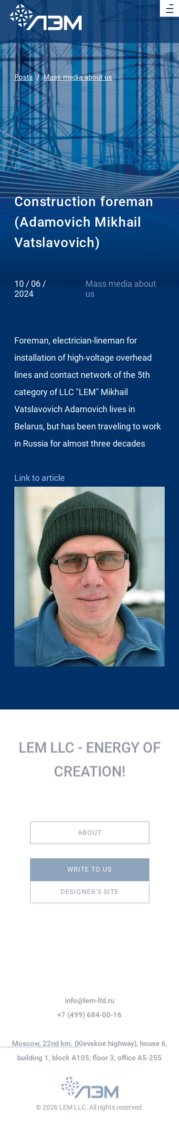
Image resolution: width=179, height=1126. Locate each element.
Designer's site (90, 886)
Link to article (39, 478)
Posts (23, 77)
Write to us (89, 864)
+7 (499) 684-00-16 (89, 1031)
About (90, 827)
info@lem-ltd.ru (89, 1016)
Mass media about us (77, 77)
